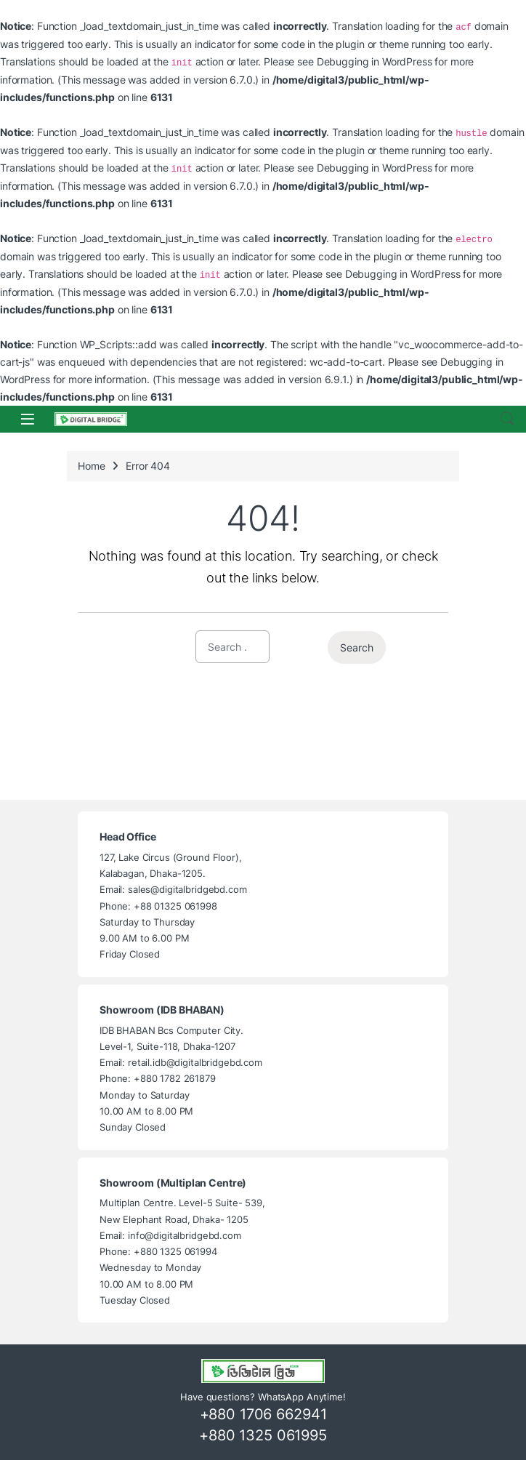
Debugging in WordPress (374, 61)
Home (91, 466)
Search (507, 419)
